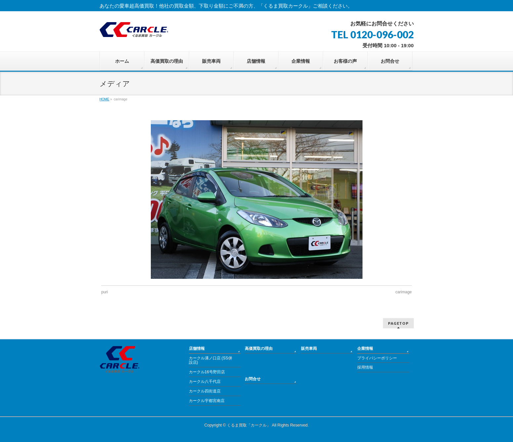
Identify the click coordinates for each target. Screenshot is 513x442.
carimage (403, 292)
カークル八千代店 (205, 381)
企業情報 (365, 348)
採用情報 (365, 367)
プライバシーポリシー (377, 358)
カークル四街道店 (205, 391)
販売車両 (309, 348)
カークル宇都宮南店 (207, 400)
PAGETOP (398, 323)
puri (104, 292)
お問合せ (253, 379)
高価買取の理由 (259, 348)
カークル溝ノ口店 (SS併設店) (210, 360)
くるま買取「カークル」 (249, 425)
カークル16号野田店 (207, 372)
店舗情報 (197, 348)
